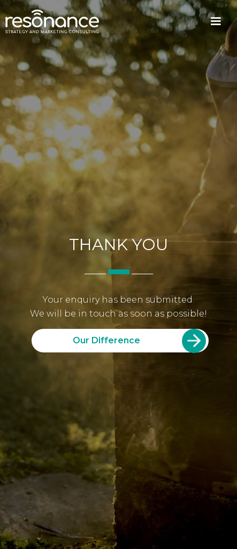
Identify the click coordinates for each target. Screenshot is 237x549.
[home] (52, 22)
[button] (216, 21)
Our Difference (106, 340)
